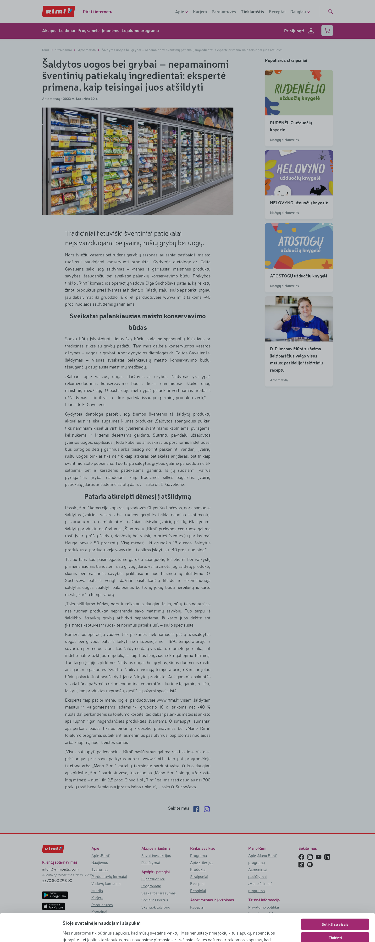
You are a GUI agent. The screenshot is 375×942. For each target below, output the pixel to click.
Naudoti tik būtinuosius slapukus (335, 923)
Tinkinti (335, 909)
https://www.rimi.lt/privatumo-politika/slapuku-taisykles (230, 931)
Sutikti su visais (335, 896)
